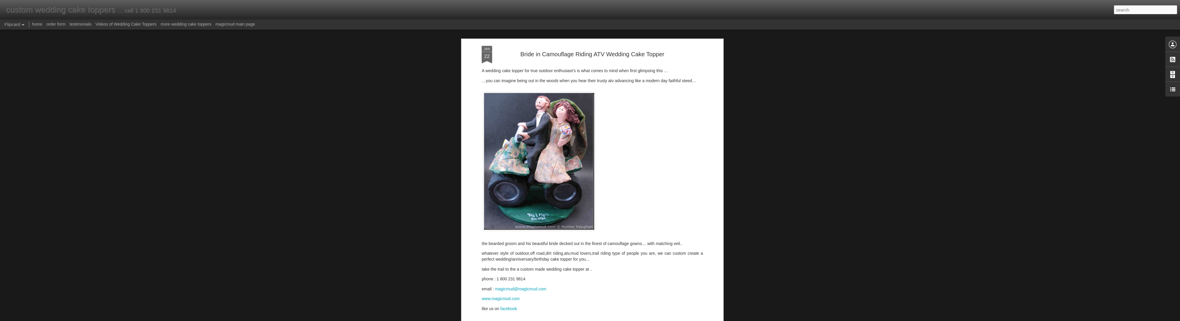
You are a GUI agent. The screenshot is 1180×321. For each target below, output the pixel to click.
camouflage (552, 231)
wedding (503, 231)
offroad (617, 231)
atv (620, 226)
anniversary (691, 231)
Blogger (608, 318)
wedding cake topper (613, 258)
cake (516, 231)
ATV (606, 231)
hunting (673, 231)
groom (648, 231)
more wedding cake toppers (185, 24)
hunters (583, 231)
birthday (490, 237)
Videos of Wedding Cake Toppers (126, 24)
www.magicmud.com (500, 166)
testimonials (80, 24)
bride (636, 231)
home (37, 24)
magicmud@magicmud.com (520, 156)
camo (570, 231)
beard (660, 231)
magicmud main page (235, 24)
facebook (508, 176)
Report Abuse (626, 318)
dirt (627, 231)
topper (527, 231)
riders (596, 231)
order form (55, 24)
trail (537, 231)
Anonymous (620, 246)
